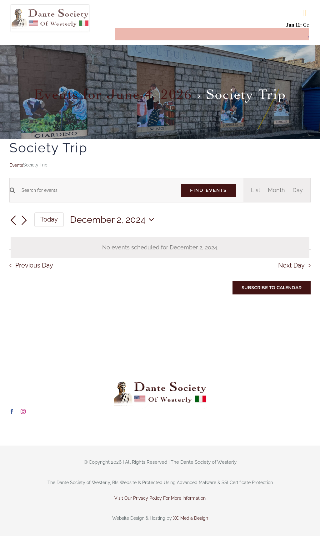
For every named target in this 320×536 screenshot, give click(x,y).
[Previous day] (13, 220)
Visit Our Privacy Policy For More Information (160, 498)
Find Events (208, 190)
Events (16, 165)
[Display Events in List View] (255, 190)
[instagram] (23, 411)
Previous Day (34, 265)
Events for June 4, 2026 (113, 92)
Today (49, 219)
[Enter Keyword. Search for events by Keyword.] (94, 190)
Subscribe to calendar (272, 287)
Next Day (291, 265)
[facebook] (11, 411)
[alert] (160, 247)
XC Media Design (190, 518)
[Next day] (24, 220)
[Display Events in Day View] (297, 190)
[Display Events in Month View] (276, 190)
